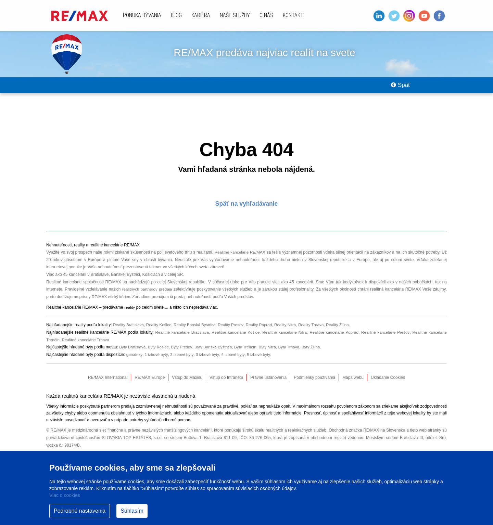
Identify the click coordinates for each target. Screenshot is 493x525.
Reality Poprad (262, 329)
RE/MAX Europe (150, 382)
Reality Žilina (343, 329)
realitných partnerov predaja (147, 294)
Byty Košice (159, 351)
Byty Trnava (293, 351)
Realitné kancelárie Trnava (86, 344)
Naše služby (235, 15)
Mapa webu (353, 382)
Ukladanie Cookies (388, 382)
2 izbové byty (182, 359)
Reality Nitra (289, 329)
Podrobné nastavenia (79, 511)
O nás (266, 15)
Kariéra (200, 15)
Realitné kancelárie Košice (234, 337)
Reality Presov (234, 329)
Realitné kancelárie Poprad (333, 337)
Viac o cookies (64, 495)
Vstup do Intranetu (226, 382)
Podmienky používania (314, 382)
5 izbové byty (261, 359)
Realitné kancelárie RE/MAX (240, 257)
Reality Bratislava (129, 329)
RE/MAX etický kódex (111, 301)
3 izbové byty (208, 359)
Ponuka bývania (142, 15)
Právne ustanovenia (268, 382)
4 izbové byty (234, 359)
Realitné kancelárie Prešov (385, 337)
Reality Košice (160, 329)
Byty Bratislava (132, 351)
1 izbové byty (156, 359)
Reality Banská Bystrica (196, 329)
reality (129, 312)
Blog (176, 15)
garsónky (134, 359)
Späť (399, 87)
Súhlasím (132, 511)
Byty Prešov (183, 351)
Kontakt (293, 15)
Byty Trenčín (248, 351)
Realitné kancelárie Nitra (283, 337)
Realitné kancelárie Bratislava (180, 337)
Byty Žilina (315, 351)
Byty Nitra (271, 351)
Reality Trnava (316, 329)
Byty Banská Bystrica (215, 351)
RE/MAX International (107, 382)
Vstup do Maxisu (187, 382)
